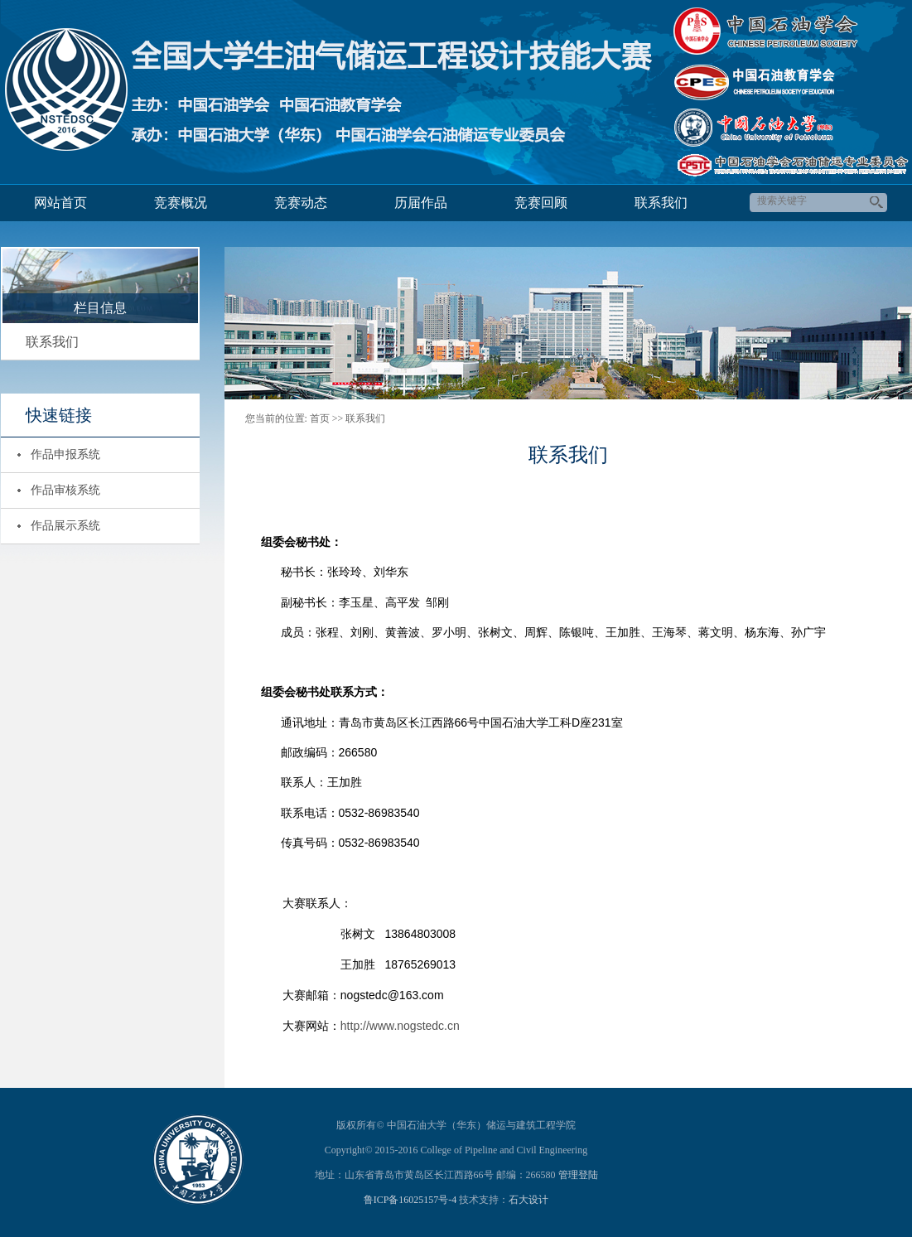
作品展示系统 (65, 525)
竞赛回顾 (540, 203)
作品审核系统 (65, 490)
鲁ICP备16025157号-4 (410, 1200)
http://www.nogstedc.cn (400, 1025)
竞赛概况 (180, 203)
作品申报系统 (65, 454)
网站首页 (60, 203)
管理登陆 (578, 1175)
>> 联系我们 (359, 418)
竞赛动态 (300, 203)
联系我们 (661, 203)
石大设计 (528, 1200)
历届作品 (420, 203)
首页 (320, 418)
